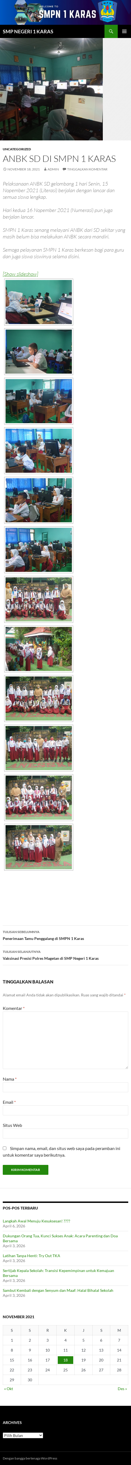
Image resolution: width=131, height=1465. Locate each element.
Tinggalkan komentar (87, 169)
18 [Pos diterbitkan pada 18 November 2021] (65, 1360)
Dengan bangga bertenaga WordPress (30, 1458)
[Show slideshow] (20, 274)
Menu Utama (124, 31)
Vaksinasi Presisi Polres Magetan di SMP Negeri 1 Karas (65, 954)
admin (53, 169)
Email (9, 1102)
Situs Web (12, 1125)
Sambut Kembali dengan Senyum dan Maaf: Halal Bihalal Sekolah (58, 1290)
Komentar (14, 1008)
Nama (10, 1078)
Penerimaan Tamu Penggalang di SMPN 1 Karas (65, 935)
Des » (122, 1388)
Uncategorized (17, 149)
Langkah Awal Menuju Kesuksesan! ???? (36, 1221)
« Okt (8, 1388)
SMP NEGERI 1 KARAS (28, 31)
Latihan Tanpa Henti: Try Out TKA (31, 1255)
